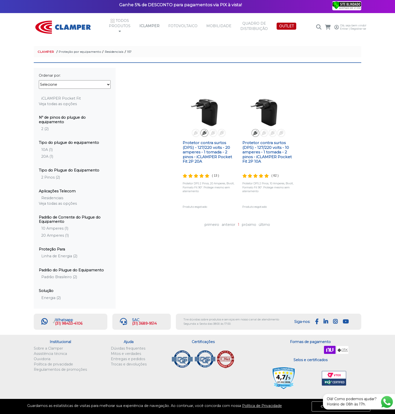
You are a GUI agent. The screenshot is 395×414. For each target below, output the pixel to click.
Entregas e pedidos (128, 359)
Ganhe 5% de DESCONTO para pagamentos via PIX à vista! (180, 4)
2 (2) (45, 129)
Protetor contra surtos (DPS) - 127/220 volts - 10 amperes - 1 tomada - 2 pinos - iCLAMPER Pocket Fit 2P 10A (267, 152)
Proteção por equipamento (80, 52)
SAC (135, 320)
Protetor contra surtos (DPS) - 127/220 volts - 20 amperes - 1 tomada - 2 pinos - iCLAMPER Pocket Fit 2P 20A (207, 152)
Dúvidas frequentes (128, 348)
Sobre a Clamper (48, 348)
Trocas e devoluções (129, 364)
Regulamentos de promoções (60, 369)
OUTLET (286, 26)
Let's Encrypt (309, 378)
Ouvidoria (42, 359)
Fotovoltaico (183, 26)
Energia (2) (51, 298)
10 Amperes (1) (54, 228)
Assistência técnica (50, 353)
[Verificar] (346, 5)
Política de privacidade (53, 364)
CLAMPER (46, 52)
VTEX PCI (334, 378)
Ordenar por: (50, 75)
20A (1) (47, 156)
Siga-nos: (302, 321)
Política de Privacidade (262, 405)
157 (129, 52)
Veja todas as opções (58, 104)
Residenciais (114, 52)
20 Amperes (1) (55, 235)
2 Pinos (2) (50, 177)
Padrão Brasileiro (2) (59, 277)
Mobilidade (219, 26)
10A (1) (47, 149)
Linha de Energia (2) (59, 256)
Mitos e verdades (126, 353)
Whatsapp (64, 320)
